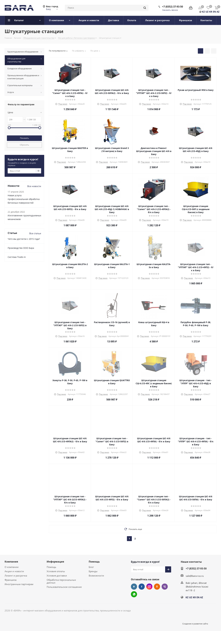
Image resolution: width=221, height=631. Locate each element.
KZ (203, 11)
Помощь (51, 566)
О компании (12, 566)
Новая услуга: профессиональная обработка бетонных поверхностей (24, 199)
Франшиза (10, 579)
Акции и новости (14, 571)
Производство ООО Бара (21, 247)
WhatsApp (134, 594)
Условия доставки (57, 575)
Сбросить (24, 144)
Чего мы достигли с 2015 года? (24, 238)
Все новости (34, 186)
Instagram (149, 587)
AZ (218, 11)
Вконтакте (134, 587)
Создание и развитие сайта (195, 623)
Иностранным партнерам (19, 584)
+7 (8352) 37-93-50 (172, 6)
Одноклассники (157, 587)
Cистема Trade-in (17, 257)
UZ (207, 11)
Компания (11, 561)
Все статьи (35, 233)
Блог (91, 566)
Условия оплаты (56, 571)
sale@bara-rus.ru (195, 575)
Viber (165, 587)
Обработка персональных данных (61, 581)
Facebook (142, 587)
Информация (55, 561)
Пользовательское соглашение (64, 586)
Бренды (93, 571)
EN (214, 11)
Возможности (96, 575)
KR (210, 11)
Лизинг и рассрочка (16, 575)
